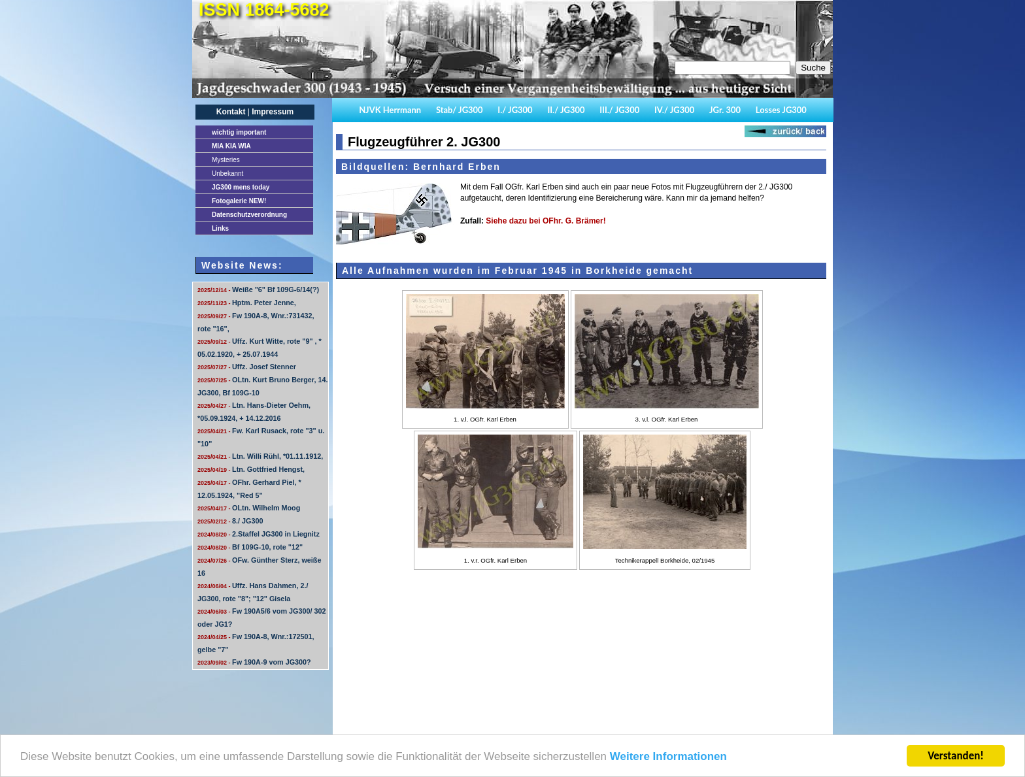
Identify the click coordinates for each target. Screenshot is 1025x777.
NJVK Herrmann (390, 110)
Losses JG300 (781, 110)
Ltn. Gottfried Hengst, (251, 469)
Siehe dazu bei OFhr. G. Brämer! (545, 220)
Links (220, 228)
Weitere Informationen (668, 757)
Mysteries (226, 159)
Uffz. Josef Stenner (246, 367)
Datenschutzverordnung (249, 214)
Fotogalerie (239, 201)
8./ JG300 (230, 521)
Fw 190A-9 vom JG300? (254, 662)
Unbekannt (227, 173)
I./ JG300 (514, 110)
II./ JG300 (565, 110)
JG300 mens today (240, 187)
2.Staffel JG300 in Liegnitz (258, 534)
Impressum (273, 111)
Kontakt (231, 111)
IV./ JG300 (674, 110)
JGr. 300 (725, 110)
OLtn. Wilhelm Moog (248, 508)
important (239, 132)
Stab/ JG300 (459, 110)
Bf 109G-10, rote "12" (250, 547)
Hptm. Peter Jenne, (246, 302)
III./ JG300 (619, 110)
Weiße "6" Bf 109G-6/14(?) (258, 289)
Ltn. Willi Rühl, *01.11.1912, (260, 456)
